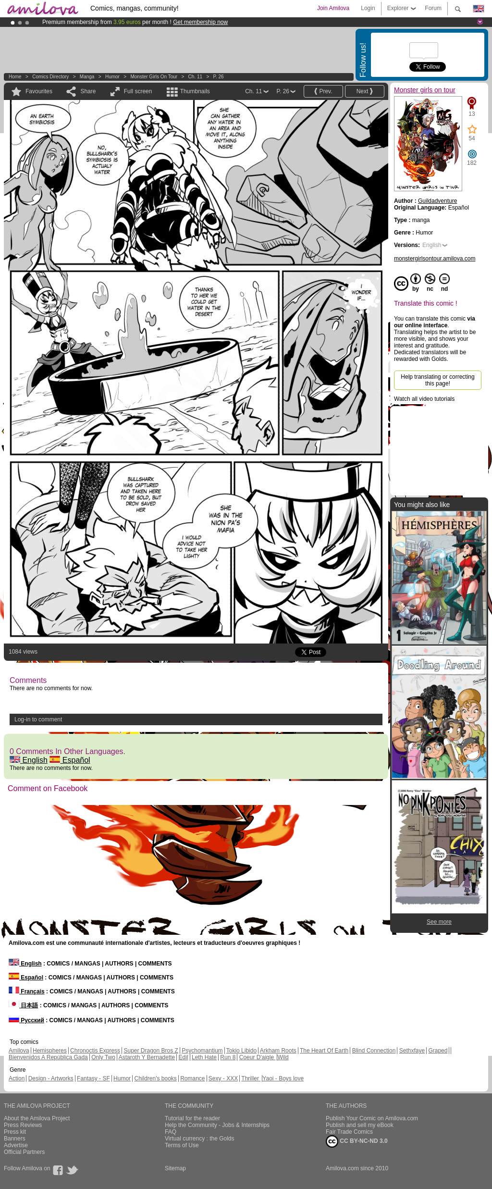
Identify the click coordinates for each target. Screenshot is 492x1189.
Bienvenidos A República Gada (48, 1057)
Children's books (155, 1078)
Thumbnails (195, 91)
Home (15, 76)
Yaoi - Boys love (283, 1078)
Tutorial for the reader (192, 1118)
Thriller (250, 1078)
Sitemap (175, 1168)
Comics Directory (50, 76)
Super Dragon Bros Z (150, 1050)
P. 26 (218, 76)
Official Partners (24, 1152)
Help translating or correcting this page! (437, 380)
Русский (26, 1020)
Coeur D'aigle (257, 1057)
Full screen (138, 91)
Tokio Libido (241, 1050)
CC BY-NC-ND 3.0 (357, 1141)
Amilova (19, 1050)
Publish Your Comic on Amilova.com (372, 1118)
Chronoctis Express (95, 1050)
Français (27, 991)
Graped (437, 1050)
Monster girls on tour (153, 76)
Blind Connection (374, 1050)
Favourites (38, 91)
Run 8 (227, 1057)
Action (17, 1078)
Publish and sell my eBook (360, 1125)
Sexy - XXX (223, 1078)
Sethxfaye (412, 1050)
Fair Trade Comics (349, 1131)
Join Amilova (333, 8)
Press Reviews (23, 1125)
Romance (192, 1078)
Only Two (103, 1057)
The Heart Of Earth (324, 1050)
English (29, 760)
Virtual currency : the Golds (199, 1138)
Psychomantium (202, 1050)
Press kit (15, 1131)
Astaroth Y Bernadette (147, 1057)
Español (69, 760)
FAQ (170, 1131)
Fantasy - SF (93, 1078)
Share (88, 91)
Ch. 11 (195, 76)
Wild (282, 1057)
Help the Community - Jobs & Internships (217, 1125)
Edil (183, 1057)
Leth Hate (204, 1057)
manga (87, 76)
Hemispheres (50, 1050)
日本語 (23, 1005)
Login (368, 8)
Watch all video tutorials (424, 399)
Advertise (16, 1145)
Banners (14, 1138)
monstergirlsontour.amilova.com (434, 258)
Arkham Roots (278, 1050)
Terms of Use (182, 1145)
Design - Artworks (51, 1078)
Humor (112, 76)
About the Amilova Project (37, 1118)
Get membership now (200, 22)
